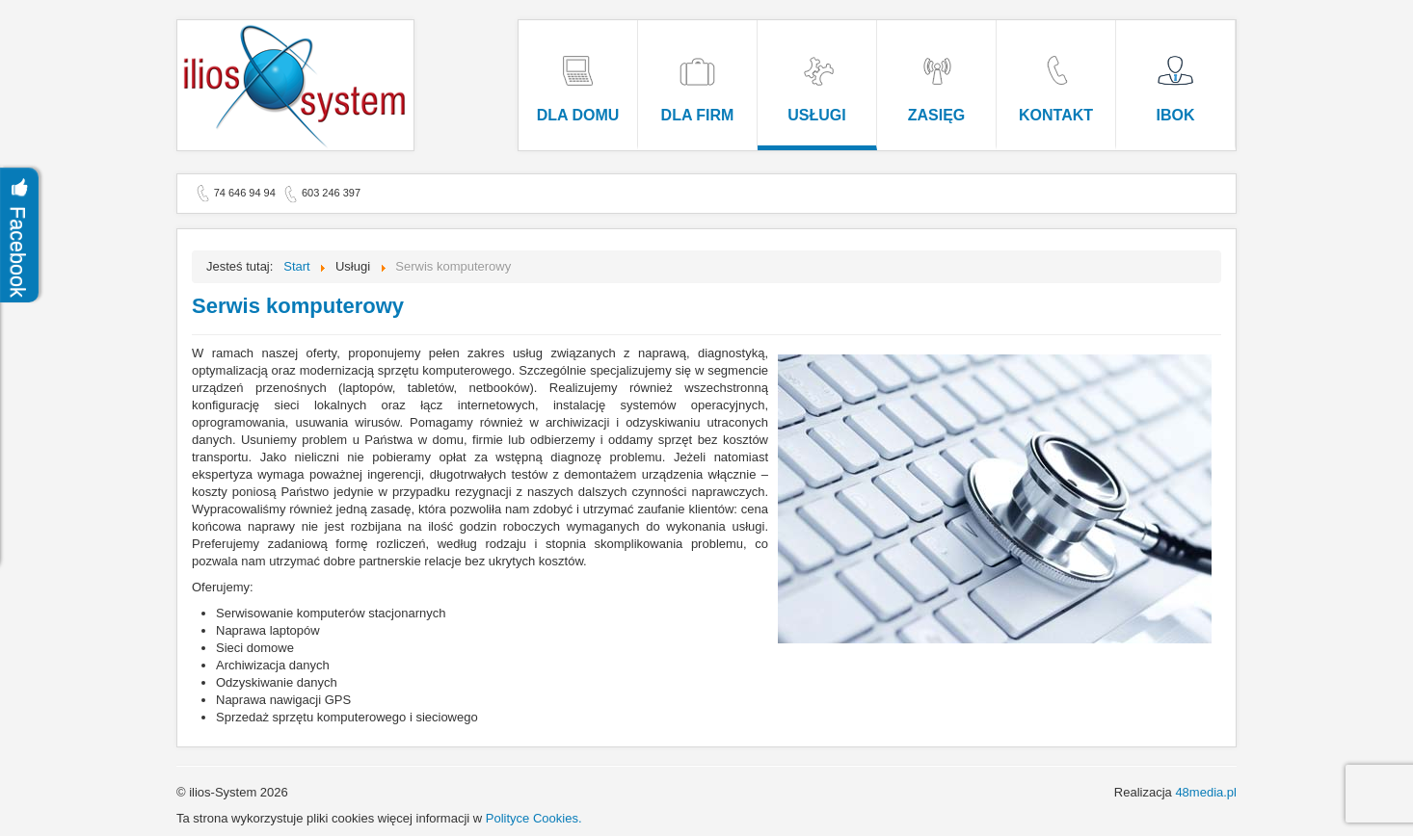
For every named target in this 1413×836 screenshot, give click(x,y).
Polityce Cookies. (534, 818)
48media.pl (1206, 792)
